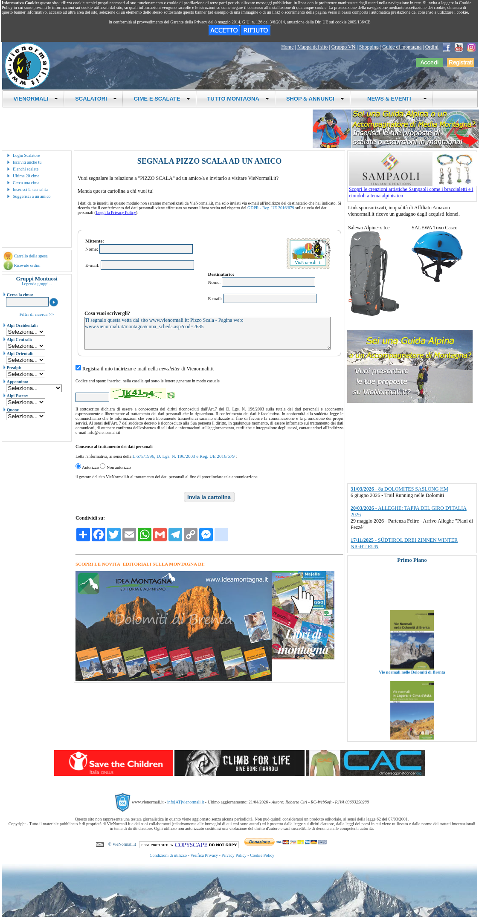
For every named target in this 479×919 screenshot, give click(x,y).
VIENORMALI (36, 98)
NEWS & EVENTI (394, 98)
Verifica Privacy (204, 855)
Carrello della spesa (31, 256)
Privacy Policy (234, 855)
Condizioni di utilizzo (168, 855)
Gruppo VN (343, 47)
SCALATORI (96, 98)
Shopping (369, 47)
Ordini (431, 47)
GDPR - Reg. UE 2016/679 (270, 207)
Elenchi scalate (25, 169)
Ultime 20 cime (26, 175)
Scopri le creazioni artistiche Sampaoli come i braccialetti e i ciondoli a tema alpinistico (413, 190)
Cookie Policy (262, 855)
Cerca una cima (26, 182)
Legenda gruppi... (37, 283)
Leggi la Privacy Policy (116, 212)
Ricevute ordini (27, 265)
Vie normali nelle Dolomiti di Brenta (412, 681)
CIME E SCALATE (162, 98)
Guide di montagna (401, 47)
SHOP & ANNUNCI (315, 98)
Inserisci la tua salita (30, 189)
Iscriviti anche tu (27, 162)
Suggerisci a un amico (32, 196)
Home (287, 47)
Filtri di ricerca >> (36, 314)
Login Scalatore (26, 155)
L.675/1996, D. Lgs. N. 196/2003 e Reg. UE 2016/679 (183, 456)
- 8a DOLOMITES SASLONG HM (399, 489)
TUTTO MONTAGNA (238, 98)
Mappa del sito (312, 47)
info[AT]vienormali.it (185, 802)
